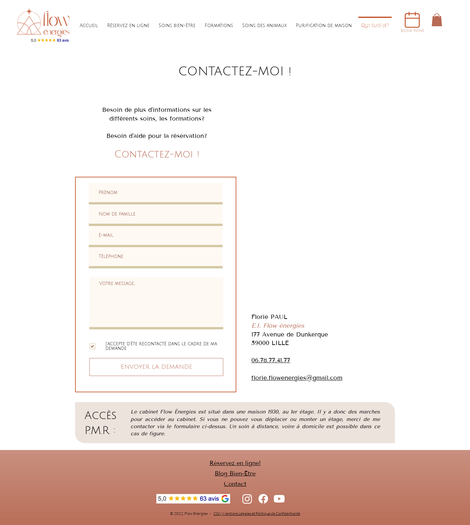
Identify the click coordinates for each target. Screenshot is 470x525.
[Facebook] (263, 498)
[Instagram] (247, 498)
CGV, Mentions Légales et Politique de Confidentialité (256, 513)
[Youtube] (279, 498)
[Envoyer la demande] (156, 367)
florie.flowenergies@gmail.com (296, 378)
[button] (436, 19)
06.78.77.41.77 (270, 360)
